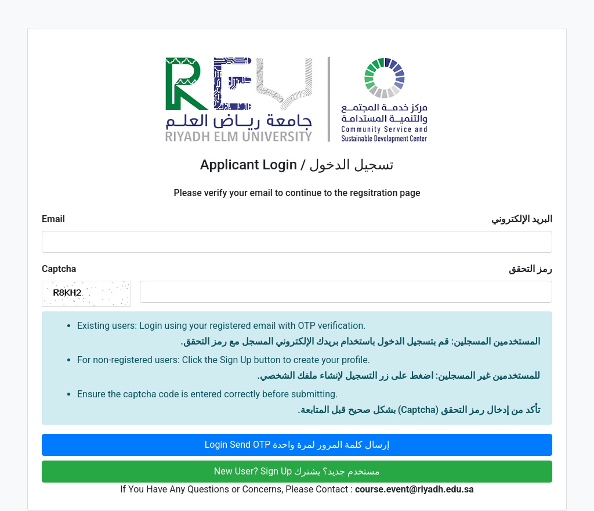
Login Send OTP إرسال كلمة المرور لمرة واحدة (297, 444)
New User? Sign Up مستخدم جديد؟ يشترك (297, 471)
